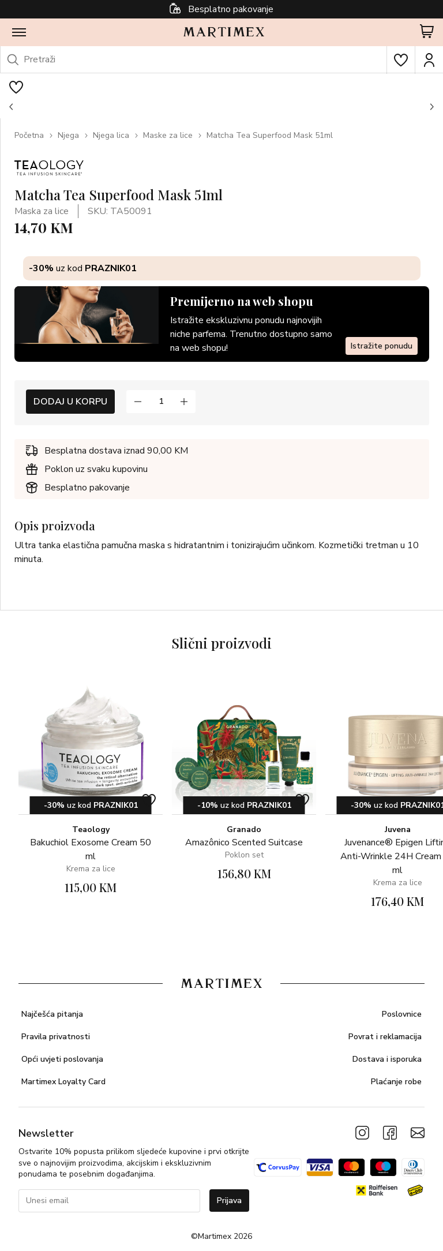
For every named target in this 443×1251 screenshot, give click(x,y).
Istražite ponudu (381, 345)
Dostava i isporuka (387, 1059)
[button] (11, 107)
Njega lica (111, 135)
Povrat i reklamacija (385, 1036)
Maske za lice (168, 135)
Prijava (229, 1200)
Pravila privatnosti (55, 1036)
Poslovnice (402, 1014)
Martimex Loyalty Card (63, 1081)
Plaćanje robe (396, 1081)
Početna (29, 135)
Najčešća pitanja (52, 1014)
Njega (68, 135)
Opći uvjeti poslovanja (62, 1059)
